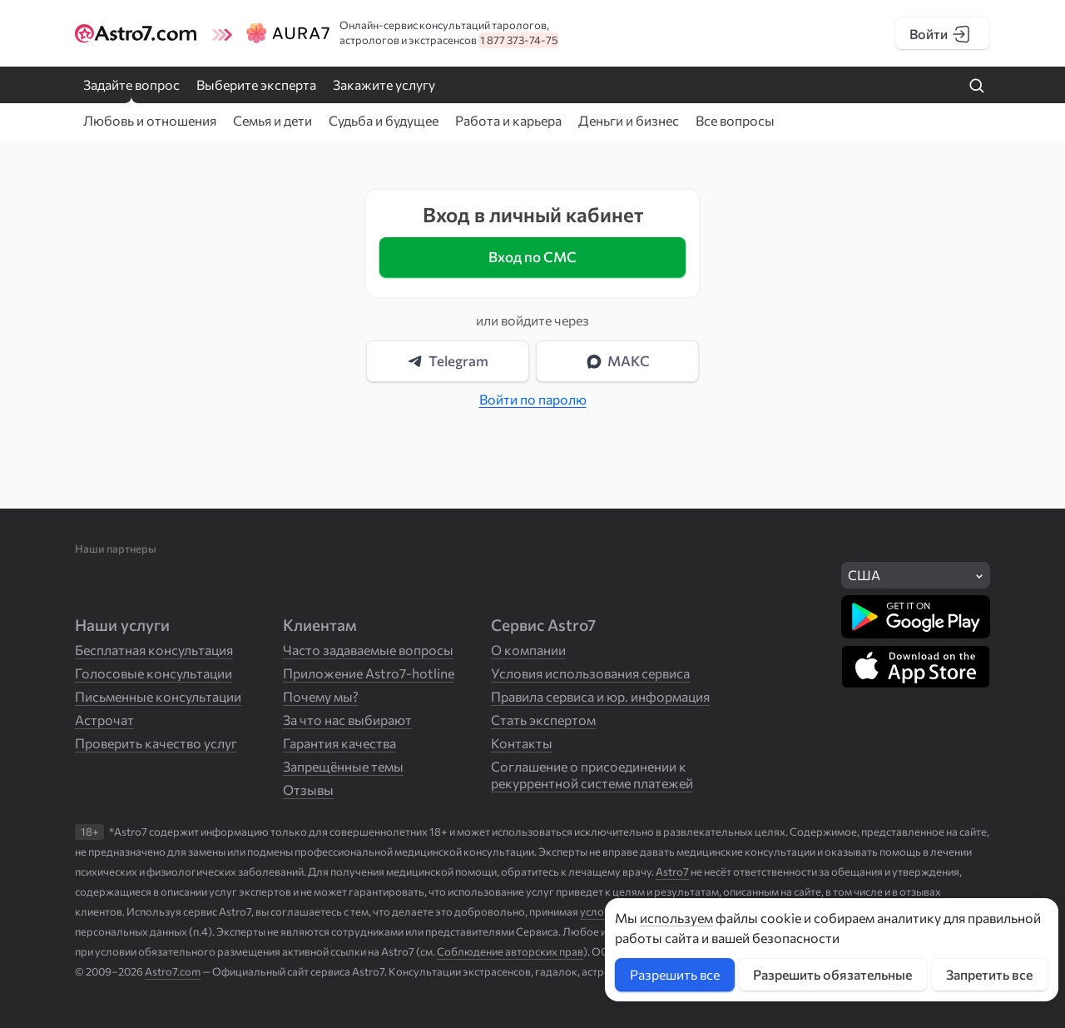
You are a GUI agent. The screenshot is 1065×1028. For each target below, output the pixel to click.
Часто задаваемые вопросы (368, 650)
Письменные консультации (158, 696)
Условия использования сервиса (590, 673)
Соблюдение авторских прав (510, 951)
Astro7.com (173, 971)
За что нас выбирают (347, 720)
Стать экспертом (543, 720)
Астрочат (104, 720)
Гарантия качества (339, 743)
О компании (528, 650)
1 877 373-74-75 (518, 40)
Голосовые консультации (153, 673)
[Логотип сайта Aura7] (272, 33)
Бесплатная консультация (154, 650)
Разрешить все (675, 974)
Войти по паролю (533, 399)
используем (676, 918)
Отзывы (308, 789)
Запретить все (989, 974)
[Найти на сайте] (976, 86)
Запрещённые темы (343, 766)
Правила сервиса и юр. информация (600, 696)
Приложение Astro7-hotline (368, 673)
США (864, 575)
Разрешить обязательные (832, 974)
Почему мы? (321, 696)
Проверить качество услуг (156, 743)
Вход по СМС (532, 257)
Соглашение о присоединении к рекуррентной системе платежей (592, 774)
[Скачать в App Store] (915, 666)
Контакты (521, 743)
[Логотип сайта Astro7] (138, 33)
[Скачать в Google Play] (915, 616)
